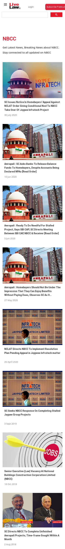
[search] (24, 15)
